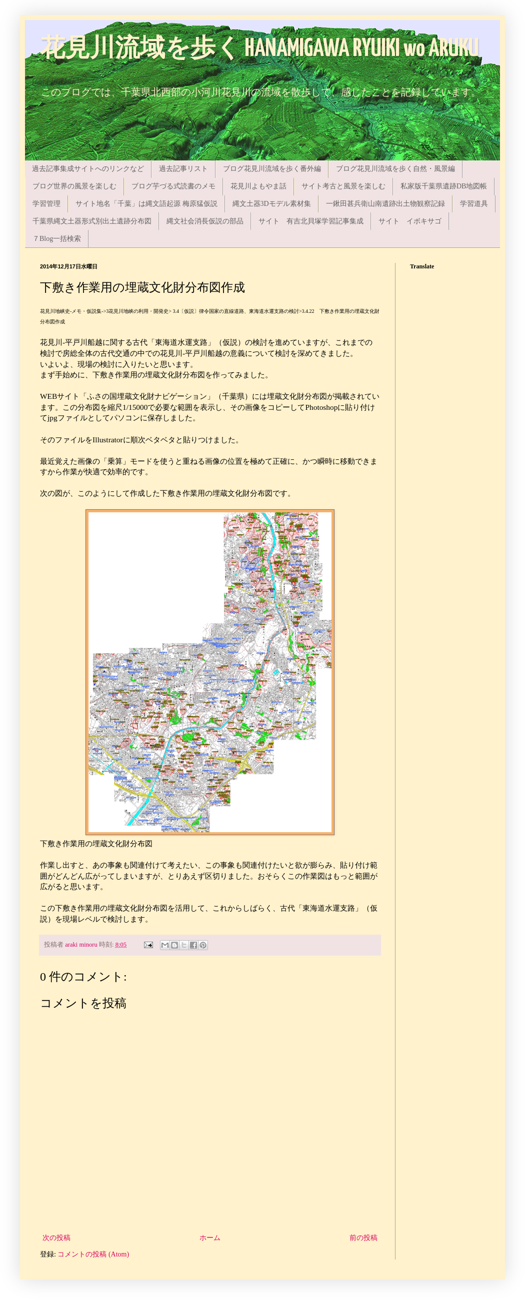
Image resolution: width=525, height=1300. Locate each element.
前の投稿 (364, 1238)
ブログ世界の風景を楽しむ (74, 186)
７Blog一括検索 (56, 238)
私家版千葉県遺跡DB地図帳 (443, 186)
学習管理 (46, 203)
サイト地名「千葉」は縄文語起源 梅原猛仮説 (147, 203)
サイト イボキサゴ (410, 221)
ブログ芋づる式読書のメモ (174, 186)
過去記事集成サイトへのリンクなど (88, 168)
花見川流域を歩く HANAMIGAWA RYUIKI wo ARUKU (259, 49)
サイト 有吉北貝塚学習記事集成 (311, 221)
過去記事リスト (183, 168)
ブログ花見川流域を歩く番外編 (272, 168)
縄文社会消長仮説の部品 (205, 221)
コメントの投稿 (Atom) (93, 1254)
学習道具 (474, 203)
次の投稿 (56, 1238)
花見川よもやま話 (258, 186)
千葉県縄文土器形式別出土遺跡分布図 (92, 221)
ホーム (210, 1238)
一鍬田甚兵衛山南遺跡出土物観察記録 (385, 203)
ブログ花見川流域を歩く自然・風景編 (395, 168)
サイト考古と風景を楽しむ (344, 186)
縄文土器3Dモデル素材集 (271, 203)
